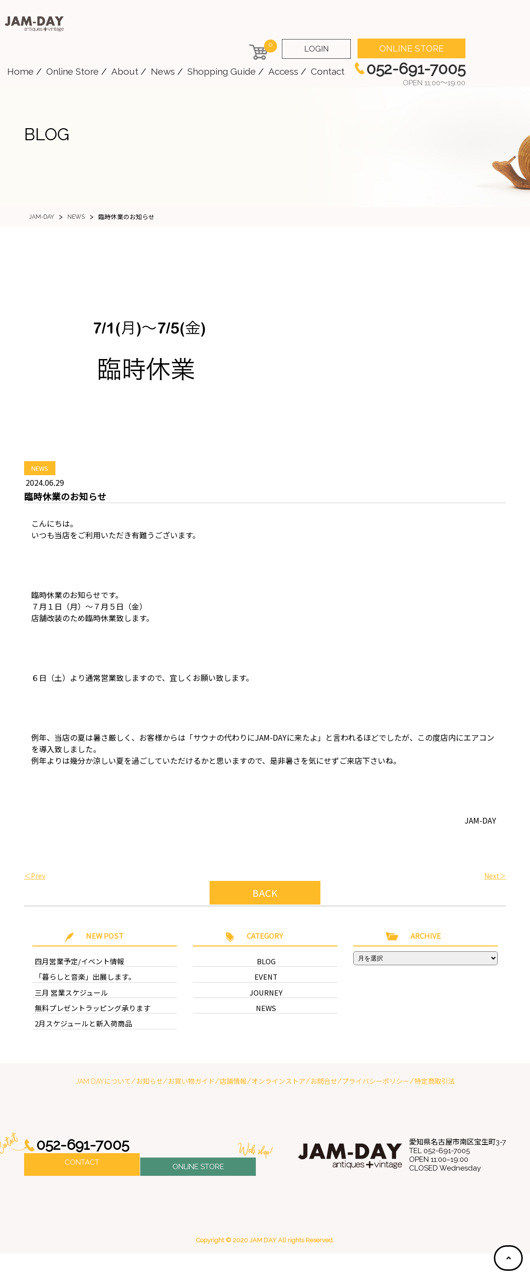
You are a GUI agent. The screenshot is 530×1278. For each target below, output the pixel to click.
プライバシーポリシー (376, 1106)
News (163, 71)
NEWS (39, 468)
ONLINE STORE (411, 48)
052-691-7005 (85, 1170)
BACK (265, 893)
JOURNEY (266, 1012)
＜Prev (34, 875)
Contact (327, 71)
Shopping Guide (221, 71)
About (124, 71)
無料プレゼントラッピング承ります (85, 1029)
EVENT (266, 995)
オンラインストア (278, 1106)
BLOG (266, 979)
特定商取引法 (434, 1106)
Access (283, 71)
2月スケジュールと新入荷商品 (77, 1046)
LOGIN (316, 48)
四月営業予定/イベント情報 (73, 979)
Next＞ (495, 875)
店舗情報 (233, 1106)
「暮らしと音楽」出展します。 (78, 995)
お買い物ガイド (191, 1106)
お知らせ (149, 1106)
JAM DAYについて (103, 1106)
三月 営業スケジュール (66, 1012)
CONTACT (82, 1189)
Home (20, 71)
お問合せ (323, 1106)
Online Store (72, 71)
